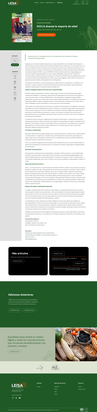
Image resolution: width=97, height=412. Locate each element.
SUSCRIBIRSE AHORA (14, 351)
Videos (55, 391)
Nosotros (36, 2)
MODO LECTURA (15, 64)
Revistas (42, 2)
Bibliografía (56, 386)
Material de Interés (49, 2)
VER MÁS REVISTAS (14, 310)
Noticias (56, 389)
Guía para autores (81, 389)
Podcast (55, 394)
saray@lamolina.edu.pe (31, 239)
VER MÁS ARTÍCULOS (18, 261)
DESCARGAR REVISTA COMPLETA (46, 34)
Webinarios (60, 2)
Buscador (38, 386)
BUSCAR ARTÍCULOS (29, 310)
